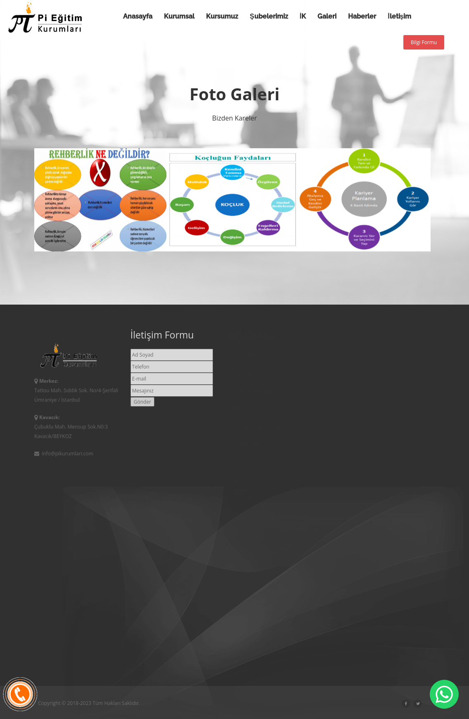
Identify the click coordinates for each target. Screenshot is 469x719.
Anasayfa (137, 16)
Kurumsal (179, 16)
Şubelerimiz (269, 16)
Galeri (326, 16)
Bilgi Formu (424, 42)
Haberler (362, 16)
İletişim (399, 16)
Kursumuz (222, 16)
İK (303, 16)
